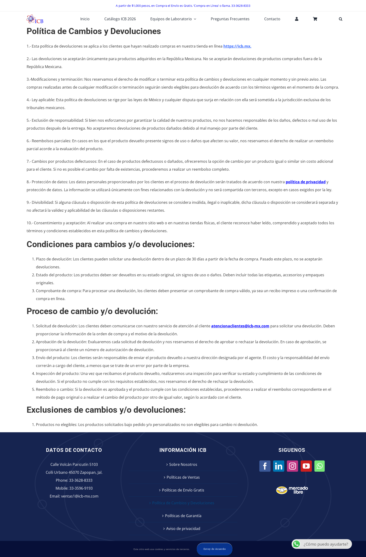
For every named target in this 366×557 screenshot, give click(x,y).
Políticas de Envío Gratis (183, 490)
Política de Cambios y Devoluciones (183, 502)
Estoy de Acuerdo (215, 548)
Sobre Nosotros (183, 464)
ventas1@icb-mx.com (80, 496)
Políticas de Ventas (183, 477)
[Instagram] (292, 466)
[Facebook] (265, 466)
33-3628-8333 (80, 480)
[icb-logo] (34, 15)
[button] (340, 18)
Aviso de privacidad (183, 528)
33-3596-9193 (81, 488)
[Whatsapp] (319, 466)
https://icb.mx (236, 46)
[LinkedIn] (278, 466)
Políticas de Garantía (183, 515)
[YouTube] (306, 466)
